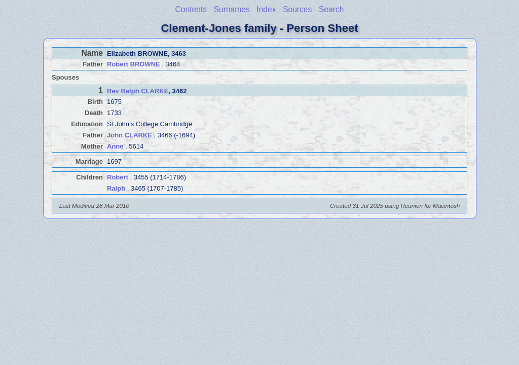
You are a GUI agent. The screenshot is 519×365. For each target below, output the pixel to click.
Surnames (232, 9)
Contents (191, 9)
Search (331, 9)
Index (266, 9)
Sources (297, 9)
